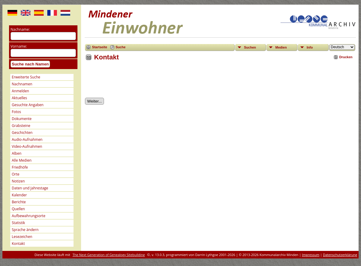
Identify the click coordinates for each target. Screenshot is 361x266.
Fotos (16, 111)
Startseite (99, 47)
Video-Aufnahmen (27, 146)
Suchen (250, 47)
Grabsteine (21, 125)
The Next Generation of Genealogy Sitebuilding (109, 254)
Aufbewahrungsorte (28, 215)
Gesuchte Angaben (27, 104)
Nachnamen (22, 84)
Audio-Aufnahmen (27, 139)
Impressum (310, 254)
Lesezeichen (22, 236)
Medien (281, 47)
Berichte (19, 201)
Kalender (19, 195)
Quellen (18, 208)
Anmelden (20, 90)
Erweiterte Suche (26, 77)
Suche (121, 47)
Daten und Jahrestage (30, 188)
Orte (15, 174)
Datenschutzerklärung (340, 254)
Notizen (18, 181)
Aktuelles (19, 97)
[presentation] (131, 81)
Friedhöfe (20, 167)
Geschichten (22, 132)
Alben (16, 153)
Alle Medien (22, 160)
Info (310, 47)
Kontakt (18, 243)
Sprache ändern (25, 229)
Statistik (18, 222)
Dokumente (22, 118)
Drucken (346, 57)
